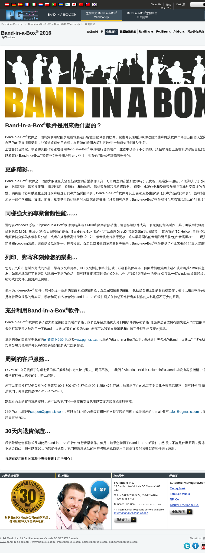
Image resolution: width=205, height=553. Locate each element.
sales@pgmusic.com (184, 412)
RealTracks (146, 31)
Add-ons (179, 31)
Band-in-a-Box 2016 (26, 35)
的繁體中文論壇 (55, 339)
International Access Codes (131, 513)
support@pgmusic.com (46, 412)
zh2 (166, 8)
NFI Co (174, 499)
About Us (156, 4)
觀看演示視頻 (128, 31)
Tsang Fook (177, 488)
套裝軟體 (92, 31)
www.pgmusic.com (87, 339)
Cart (178, 4)
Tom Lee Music (180, 494)
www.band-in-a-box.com (14, 541)
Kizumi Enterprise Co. (184, 505)
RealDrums (163, 31)
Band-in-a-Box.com (12, 24)
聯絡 (168, 4)
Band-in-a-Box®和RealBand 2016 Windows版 (54, 24)
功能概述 (90, 24)
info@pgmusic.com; (69, 541)
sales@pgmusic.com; (95, 541)
